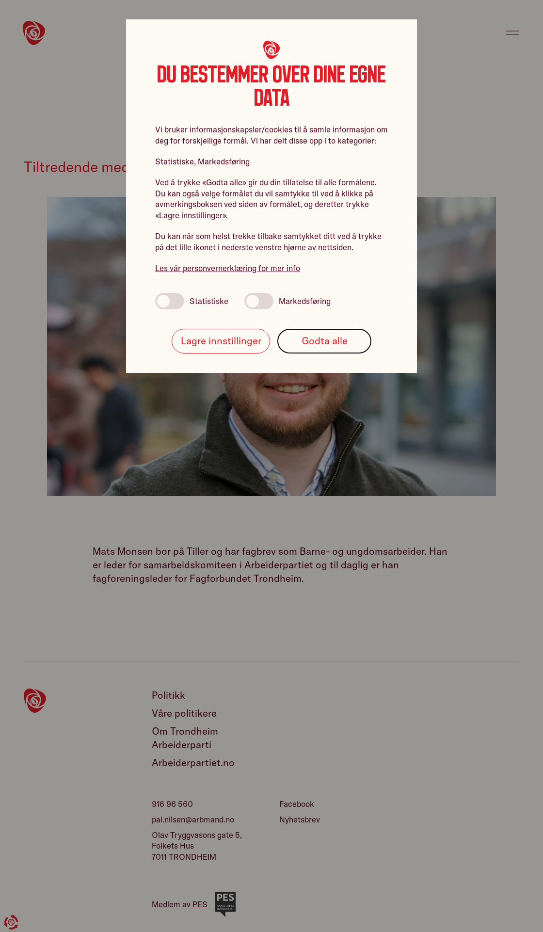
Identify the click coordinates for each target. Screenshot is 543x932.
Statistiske (191, 301)
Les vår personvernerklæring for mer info (227, 268)
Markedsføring (287, 301)
